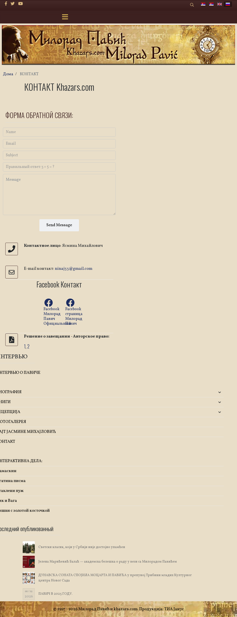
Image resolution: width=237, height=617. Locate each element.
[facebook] (6, 4)
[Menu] (65, 17)
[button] (186, 392)
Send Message (59, 225)
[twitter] (13, 4)
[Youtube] (20, 4)
